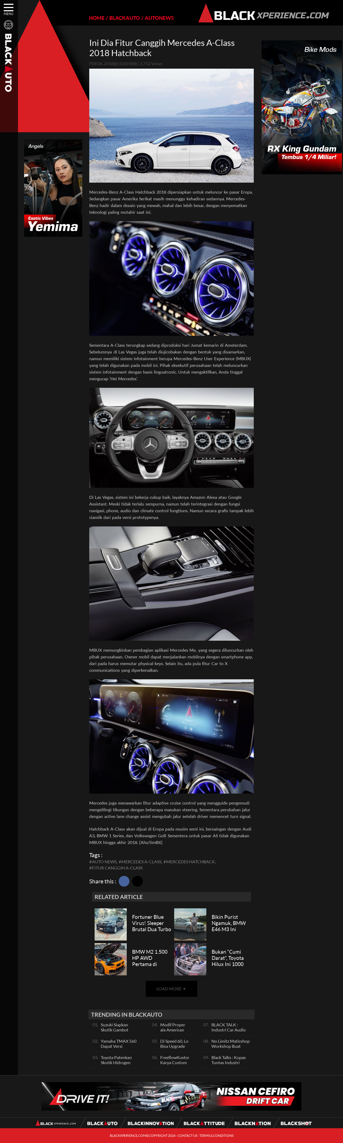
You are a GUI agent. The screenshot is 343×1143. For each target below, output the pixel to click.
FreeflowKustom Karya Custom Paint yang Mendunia (175, 1065)
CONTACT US (187, 1136)
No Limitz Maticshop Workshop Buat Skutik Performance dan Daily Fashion (230, 1048)
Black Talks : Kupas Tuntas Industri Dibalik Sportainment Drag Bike (231, 1065)
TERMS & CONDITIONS (216, 1136)
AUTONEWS (159, 18)
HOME (97, 18)
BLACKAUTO (124, 18)
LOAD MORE (171, 988)
